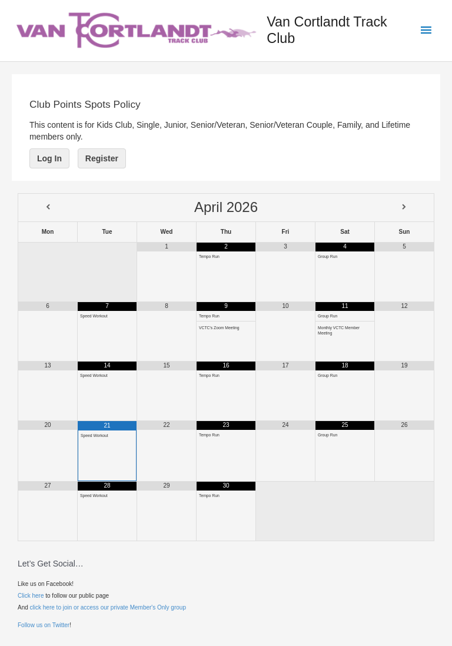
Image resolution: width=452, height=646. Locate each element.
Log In (49, 158)
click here (42, 607)
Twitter (60, 625)
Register (101, 158)
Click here (31, 595)
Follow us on (35, 625)
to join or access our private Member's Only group (120, 607)
